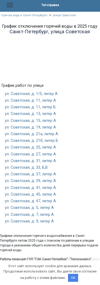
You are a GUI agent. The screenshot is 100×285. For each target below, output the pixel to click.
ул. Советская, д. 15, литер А (30, 120)
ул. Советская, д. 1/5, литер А (31, 94)
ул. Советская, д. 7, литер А (29, 214)
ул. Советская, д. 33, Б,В (26, 167)
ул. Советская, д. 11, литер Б (30, 107)
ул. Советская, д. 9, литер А (29, 221)
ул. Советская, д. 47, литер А (30, 201)
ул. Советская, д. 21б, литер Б (31, 140)
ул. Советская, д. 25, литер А (30, 147)
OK (73, 278)
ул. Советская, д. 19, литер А (30, 127)
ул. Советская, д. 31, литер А (30, 161)
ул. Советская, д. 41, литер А (30, 187)
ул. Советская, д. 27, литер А (30, 154)
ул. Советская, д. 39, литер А (30, 181)
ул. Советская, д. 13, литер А (30, 113)
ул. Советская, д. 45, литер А (30, 194)
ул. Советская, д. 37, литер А (30, 174)
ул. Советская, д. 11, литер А (30, 100)
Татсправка (50, 5)
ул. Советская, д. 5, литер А (29, 207)
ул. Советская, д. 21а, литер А (31, 134)
